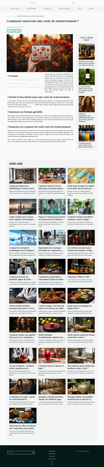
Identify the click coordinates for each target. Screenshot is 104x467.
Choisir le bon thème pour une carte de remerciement (25, 80)
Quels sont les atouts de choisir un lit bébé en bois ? (81, 336)
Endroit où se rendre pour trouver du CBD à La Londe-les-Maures (87, 63)
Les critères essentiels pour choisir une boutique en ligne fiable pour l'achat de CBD (80, 250)
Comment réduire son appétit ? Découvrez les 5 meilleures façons (22, 337)
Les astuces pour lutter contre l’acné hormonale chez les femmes (86, 89)
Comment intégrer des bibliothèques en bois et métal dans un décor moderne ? (22, 188)
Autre (91, 8)
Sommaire (14, 76)
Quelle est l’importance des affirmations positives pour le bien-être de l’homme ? (86, 117)
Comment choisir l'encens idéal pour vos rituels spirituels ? (51, 188)
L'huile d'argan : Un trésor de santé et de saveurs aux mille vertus (51, 308)
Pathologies (15, 8)
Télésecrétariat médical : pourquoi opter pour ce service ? (22, 308)
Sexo (79, 8)
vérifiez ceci (31, 105)
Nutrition (47, 8)
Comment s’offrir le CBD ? (79, 277)
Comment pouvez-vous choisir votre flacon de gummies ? (86, 145)
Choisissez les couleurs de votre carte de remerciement (25, 87)
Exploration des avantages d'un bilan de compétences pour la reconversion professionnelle (50, 252)
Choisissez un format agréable (19, 83)
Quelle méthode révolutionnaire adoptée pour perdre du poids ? (51, 337)
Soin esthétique (64, 8)
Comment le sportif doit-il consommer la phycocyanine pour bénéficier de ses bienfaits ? (50, 281)
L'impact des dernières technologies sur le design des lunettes (22, 250)
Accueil (8, 16)
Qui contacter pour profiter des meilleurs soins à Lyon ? (81, 367)
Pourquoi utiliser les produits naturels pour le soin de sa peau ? (80, 399)
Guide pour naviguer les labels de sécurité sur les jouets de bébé (81, 188)
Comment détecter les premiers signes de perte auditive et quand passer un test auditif (21, 281)
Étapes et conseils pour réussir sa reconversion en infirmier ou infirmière (51, 219)
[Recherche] (51, 2)
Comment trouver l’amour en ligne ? (51, 367)
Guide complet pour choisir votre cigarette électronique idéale (21, 219)
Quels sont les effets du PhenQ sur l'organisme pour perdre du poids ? (22, 428)
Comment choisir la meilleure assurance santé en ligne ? (80, 218)
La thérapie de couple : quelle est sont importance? (22, 398)
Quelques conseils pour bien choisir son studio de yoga (50, 398)
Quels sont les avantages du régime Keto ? (80, 307)
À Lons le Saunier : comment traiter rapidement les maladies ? (21, 368)
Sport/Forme (31, 8)
